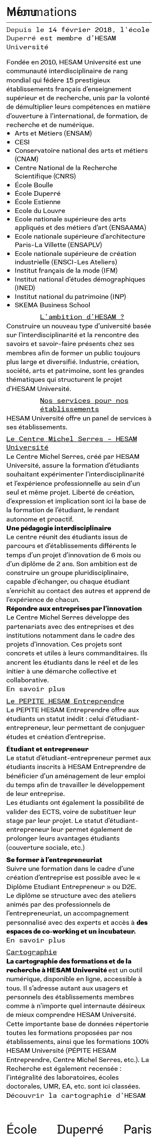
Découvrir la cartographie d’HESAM (75, 1095)
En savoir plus (35, 688)
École (21, 1129)
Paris (137, 1129)
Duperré (80, 1129)
